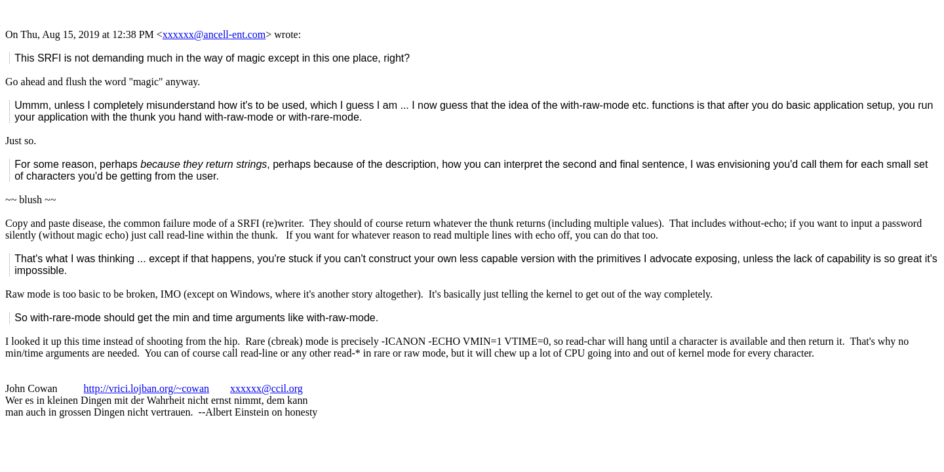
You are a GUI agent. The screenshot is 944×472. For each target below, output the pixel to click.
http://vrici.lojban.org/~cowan (146, 388)
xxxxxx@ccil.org (266, 388)
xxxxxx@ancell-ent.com (214, 34)
